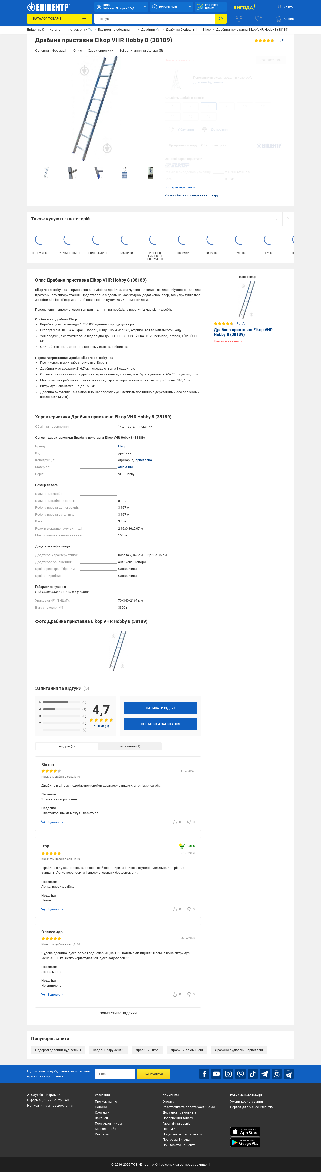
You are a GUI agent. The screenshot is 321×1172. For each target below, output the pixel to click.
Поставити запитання (160, 724)
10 (245, 106)
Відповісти (52, 822)
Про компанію (106, 1101)
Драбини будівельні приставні (239, 1050)
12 (263, 106)
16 (190, 116)
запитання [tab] (127, 746)
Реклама (102, 1134)
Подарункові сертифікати (182, 1134)
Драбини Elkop (147, 1050)
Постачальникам (108, 1123)
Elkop (122, 446)
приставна (143, 460)
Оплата (168, 1101)
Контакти (102, 1112)
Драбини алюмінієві (187, 1050)
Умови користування (246, 1101)
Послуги (169, 1129)
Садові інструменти (108, 1050)
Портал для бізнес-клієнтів (251, 1107)
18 (208, 116)
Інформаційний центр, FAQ (48, 1100)
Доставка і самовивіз (179, 1112)
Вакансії (101, 1118)
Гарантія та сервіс (177, 1123)
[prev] (276, 219)
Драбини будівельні (209, 82)
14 (172, 116)
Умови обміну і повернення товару (191, 195)
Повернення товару (178, 1118)
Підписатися (153, 1073)
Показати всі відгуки (118, 1013)
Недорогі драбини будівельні (58, 1050)
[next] (288, 219)
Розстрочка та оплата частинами (189, 1107)
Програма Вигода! (176, 1139)
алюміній (125, 467)
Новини (101, 1107)
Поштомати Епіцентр (179, 1145)
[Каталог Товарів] (59, 19)
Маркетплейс (105, 1129)
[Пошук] (221, 19)
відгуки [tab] (64, 746)
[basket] (284, 18)
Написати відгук (160, 708)
